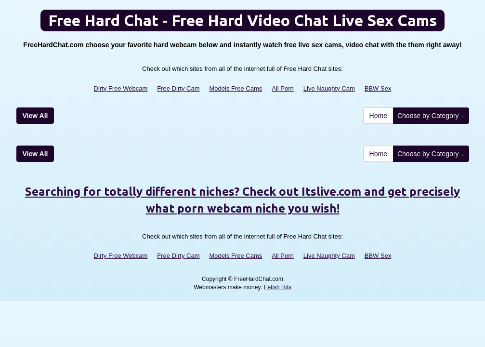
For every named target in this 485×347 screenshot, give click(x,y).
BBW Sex (378, 88)
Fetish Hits (277, 287)
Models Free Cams (235, 88)
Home (378, 116)
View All (35, 116)
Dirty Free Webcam (121, 88)
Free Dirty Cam (178, 88)
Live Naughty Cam (329, 88)
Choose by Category (431, 116)
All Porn (283, 88)
